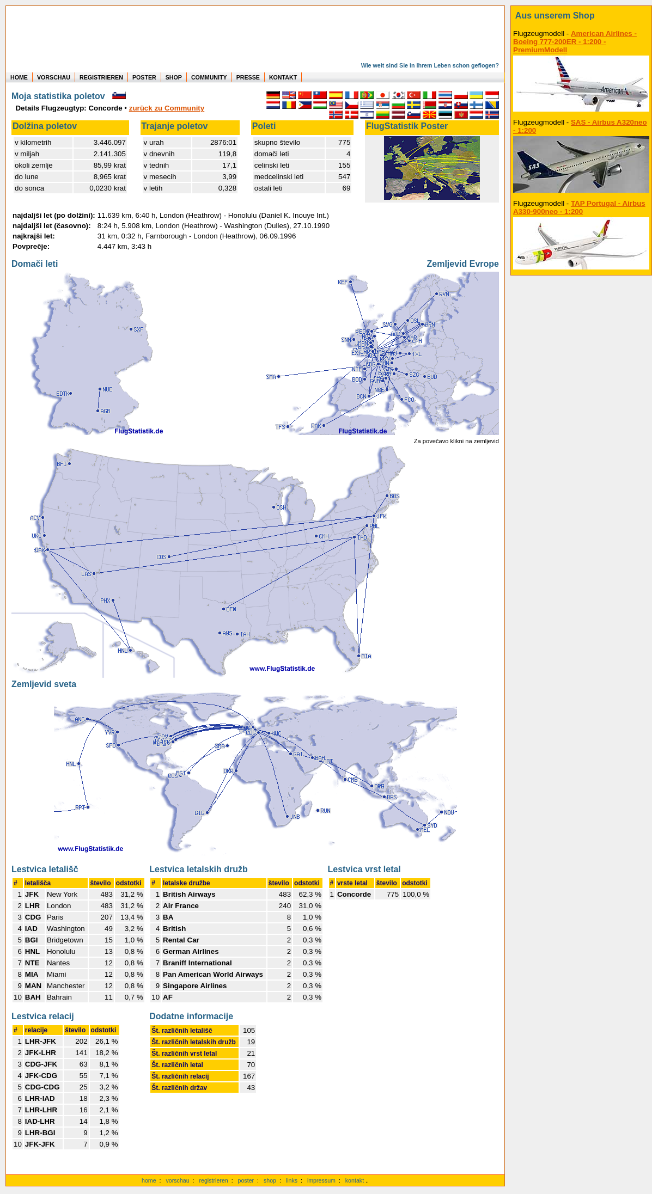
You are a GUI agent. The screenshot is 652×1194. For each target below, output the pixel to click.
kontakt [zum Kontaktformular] (354, 1180)
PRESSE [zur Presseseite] (248, 77)
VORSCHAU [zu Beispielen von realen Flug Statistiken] (53, 77)
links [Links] (291, 1180)
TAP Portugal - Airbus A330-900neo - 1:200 (579, 207)
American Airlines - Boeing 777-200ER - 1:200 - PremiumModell (575, 41)
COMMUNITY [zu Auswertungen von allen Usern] (209, 77)
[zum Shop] (581, 16)
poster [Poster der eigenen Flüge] (246, 1180)
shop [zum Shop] (270, 1180)
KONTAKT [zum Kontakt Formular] (283, 77)
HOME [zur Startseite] (19, 77)
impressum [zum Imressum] (321, 1180)
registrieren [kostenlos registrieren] (213, 1180)
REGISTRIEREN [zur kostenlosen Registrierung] (101, 77)
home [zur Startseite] (149, 1180)
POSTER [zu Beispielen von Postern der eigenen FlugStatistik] (144, 77)
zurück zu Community (166, 108)
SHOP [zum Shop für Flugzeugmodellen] (174, 77)
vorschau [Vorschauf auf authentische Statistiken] (177, 1180)
